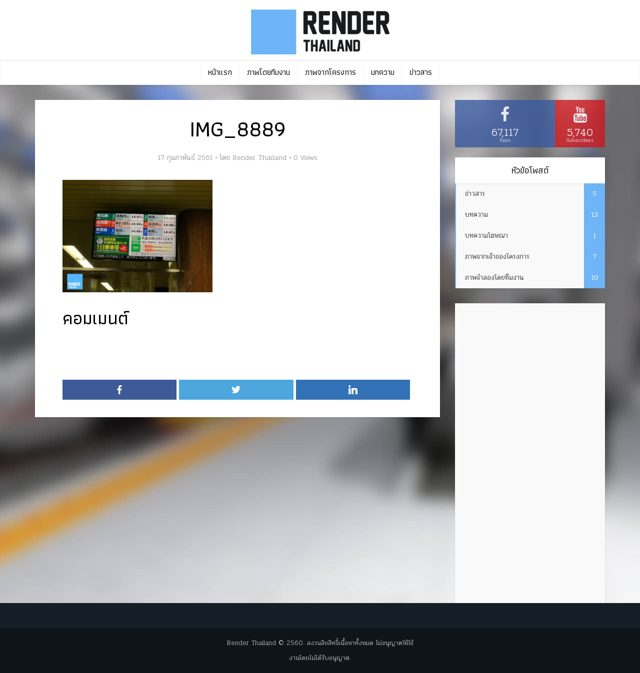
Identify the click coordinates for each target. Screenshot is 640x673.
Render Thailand (259, 157)
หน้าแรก (220, 72)
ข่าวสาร (421, 72)
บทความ (382, 72)
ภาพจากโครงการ (330, 72)
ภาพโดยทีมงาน (268, 72)
